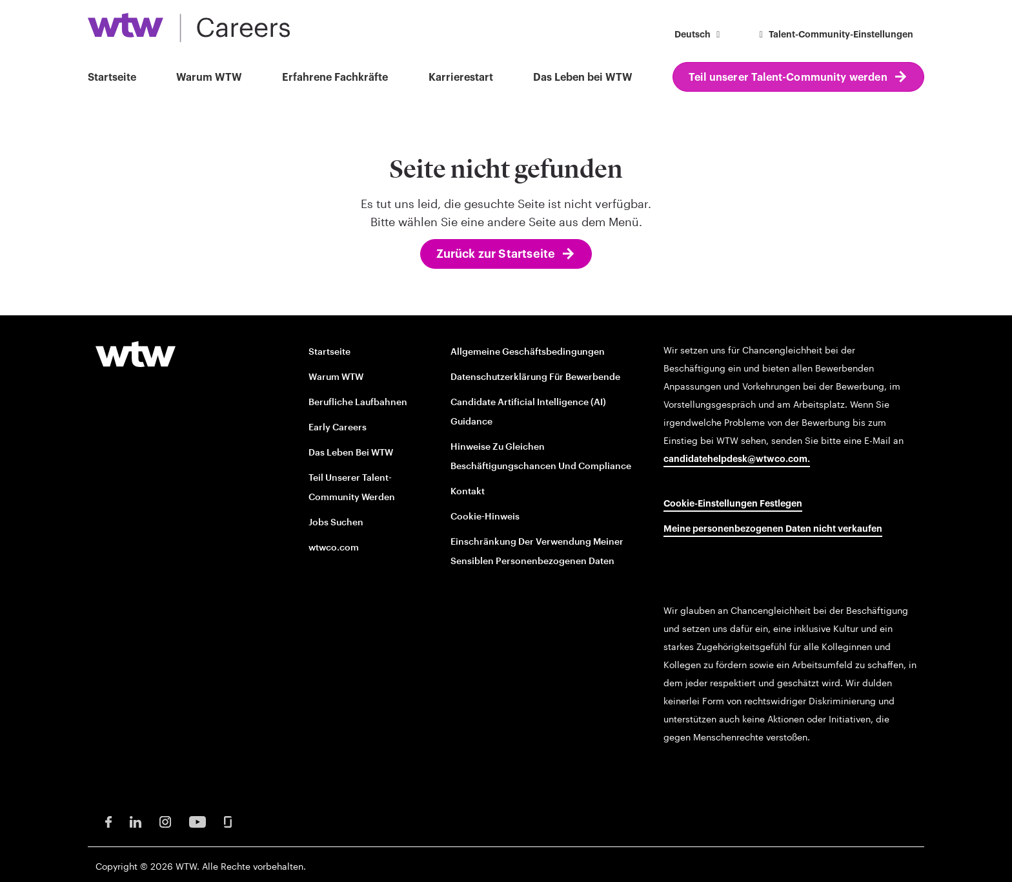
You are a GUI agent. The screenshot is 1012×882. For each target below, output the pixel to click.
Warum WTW (209, 77)
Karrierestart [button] (461, 77)
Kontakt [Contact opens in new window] (467, 490)
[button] (699, 36)
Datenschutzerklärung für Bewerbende (535, 376)
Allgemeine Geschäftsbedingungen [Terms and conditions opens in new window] (527, 351)
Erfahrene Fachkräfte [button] (335, 77)
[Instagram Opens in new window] (165, 820)
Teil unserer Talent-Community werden (788, 77)
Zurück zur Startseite (496, 254)
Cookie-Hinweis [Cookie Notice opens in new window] (485, 515)
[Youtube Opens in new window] (197, 820)
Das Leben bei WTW (582, 77)
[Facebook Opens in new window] (108, 820)
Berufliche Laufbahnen (358, 401)
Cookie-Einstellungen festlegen (732, 504)
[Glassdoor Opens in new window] (228, 820)
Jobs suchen (336, 521)
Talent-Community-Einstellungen (835, 34)
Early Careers (338, 426)
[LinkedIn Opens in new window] (135, 820)
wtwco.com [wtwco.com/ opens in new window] (334, 546)
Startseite (112, 77)
